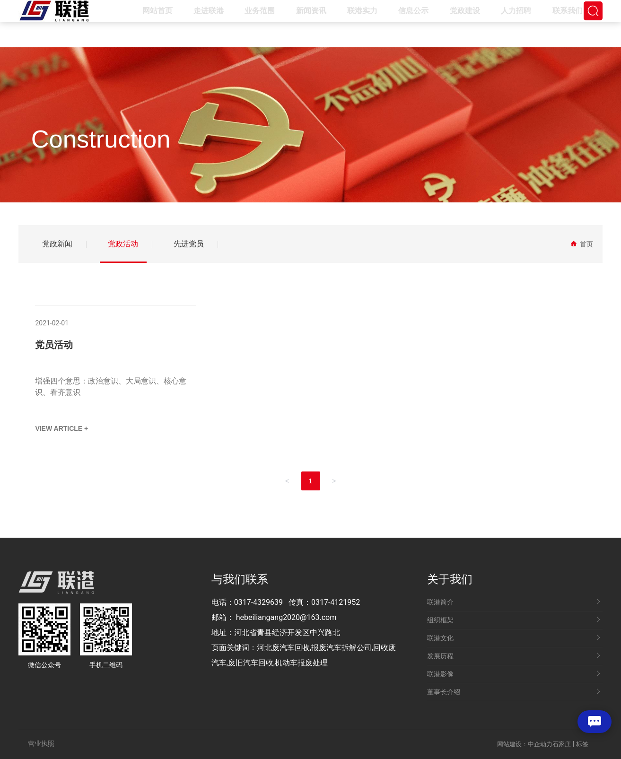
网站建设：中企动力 (524, 744)
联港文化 (514, 638)
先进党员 (189, 243)
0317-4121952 (335, 602)
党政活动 (123, 243)
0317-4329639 (258, 602)
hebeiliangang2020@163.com (286, 617)
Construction (101, 139)
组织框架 (514, 620)
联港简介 (514, 602)
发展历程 (514, 656)
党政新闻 (57, 243)
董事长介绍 (514, 692)
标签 (582, 744)
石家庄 (561, 744)
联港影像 (514, 674)
